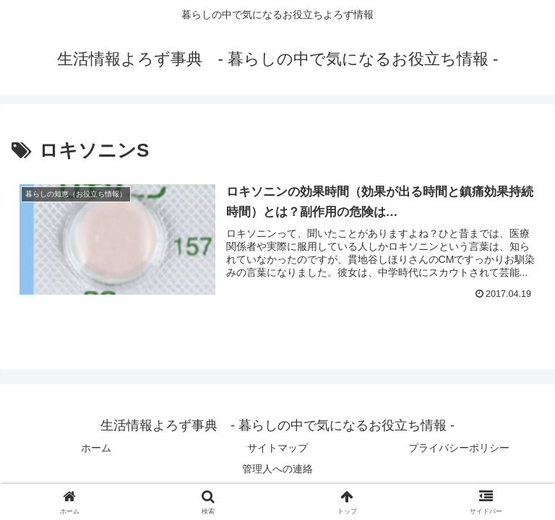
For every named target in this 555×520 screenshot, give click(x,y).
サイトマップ (277, 448)
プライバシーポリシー (458, 448)
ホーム (96, 448)
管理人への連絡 (277, 468)
